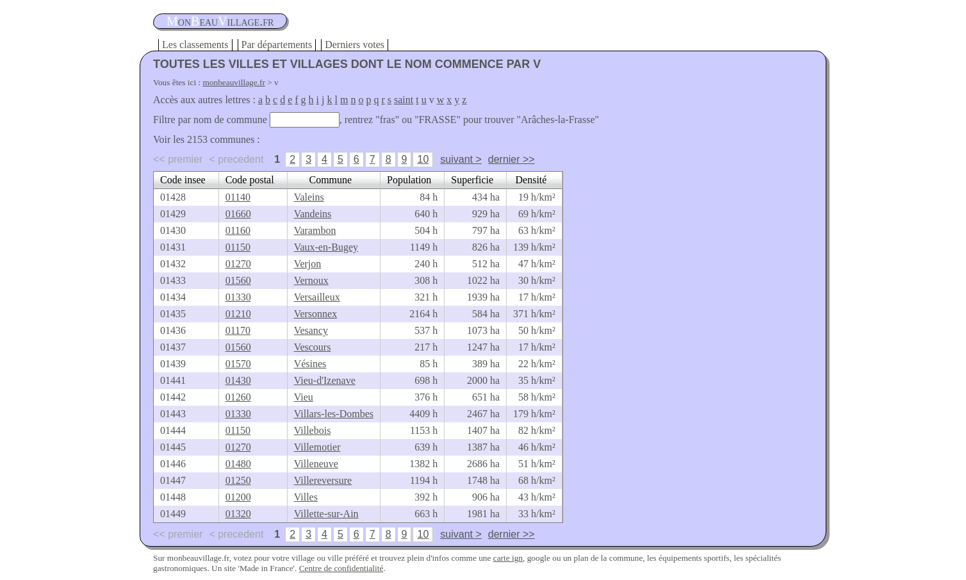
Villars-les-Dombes (333, 413)
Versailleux (317, 297)
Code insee (183, 179)
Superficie (472, 179)
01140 (237, 197)
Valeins (309, 197)
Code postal (249, 179)
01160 (237, 230)
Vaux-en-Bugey (326, 247)
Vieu (303, 397)
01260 (238, 397)
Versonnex (316, 313)
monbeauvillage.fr (234, 82)
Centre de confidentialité (341, 568)
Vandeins (313, 213)
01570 (238, 363)
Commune (330, 179)
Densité (531, 179)
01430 (238, 380)
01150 (237, 247)
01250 (238, 480)
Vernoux (311, 280)
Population (409, 179)
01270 (238, 263)
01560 (238, 280)
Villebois (312, 430)
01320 (238, 513)
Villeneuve (316, 463)
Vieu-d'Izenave (325, 380)
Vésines (310, 363)
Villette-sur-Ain (326, 513)
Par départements (277, 44)
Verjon (308, 263)
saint (403, 99)
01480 (238, 463)
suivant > (460, 159)
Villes (306, 497)
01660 (238, 213)
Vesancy (311, 330)
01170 (237, 330)
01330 (238, 297)
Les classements (195, 44)
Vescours (312, 347)
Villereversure (323, 480)
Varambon (315, 230)
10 (423, 159)
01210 (238, 313)
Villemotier (317, 447)
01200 (238, 497)
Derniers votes (354, 44)
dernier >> (511, 159)
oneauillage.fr (220, 21)
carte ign (508, 558)
